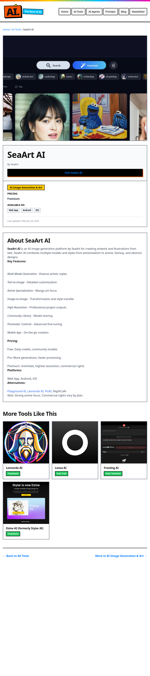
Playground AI (16, 391)
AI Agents (94, 11)
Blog (123, 11)
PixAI (48, 391)
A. (12, 11)
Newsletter (138, 11)
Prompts (111, 11)
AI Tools (78, 11)
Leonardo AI (35, 391)
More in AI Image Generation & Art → (121, 556)
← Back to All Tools (16, 556)
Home (64, 11)
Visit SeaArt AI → (75, 172)
